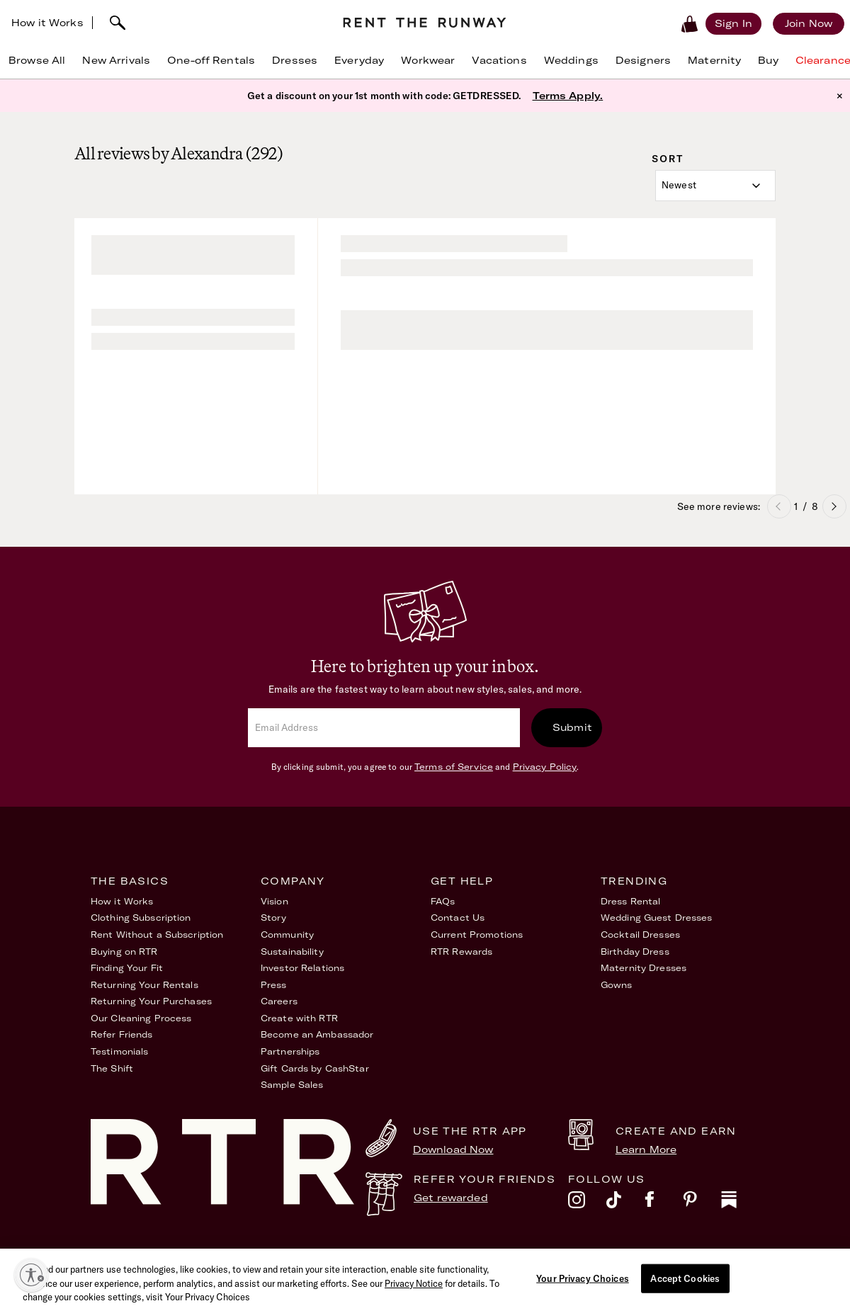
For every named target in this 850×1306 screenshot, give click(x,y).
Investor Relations (302, 968)
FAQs (443, 901)
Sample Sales (292, 1084)
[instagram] (587, 1203)
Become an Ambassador (317, 1034)
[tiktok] (625, 1203)
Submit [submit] (572, 727)
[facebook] (664, 1203)
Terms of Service (453, 766)
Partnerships (290, 1051)
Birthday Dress (635, 951)
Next (834, 506)
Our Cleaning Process (141, 1018)
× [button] (840, 95)
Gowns (617, 985)
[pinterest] (702, 1203)
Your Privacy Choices (710, 1255)
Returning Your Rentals (144, 985)
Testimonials (119, 1051)
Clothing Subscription (141, 917)
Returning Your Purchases (151, 1001)
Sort (668, 158)
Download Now (453, 1149)
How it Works (47, 22)
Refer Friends (122, 1034)
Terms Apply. (568, 95)
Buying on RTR (124, 951)
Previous (779, 506)
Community (287, 934)
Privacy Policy (545, 766)
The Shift (112, 1068)
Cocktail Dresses (640, 934)
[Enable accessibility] (31, 1275)
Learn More (646, 1149)
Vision (274, 901)
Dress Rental (630, 901)
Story (274, 917)
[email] (384, 727)
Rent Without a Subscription (157, 934)
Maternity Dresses (643, 968)
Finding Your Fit (127, 968)
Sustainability (292, 951)
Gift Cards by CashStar (315, 1068)
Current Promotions (477, 934)
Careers (279, 1001)
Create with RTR (299, 1018)
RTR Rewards (461, 951)
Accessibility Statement (561, 1255)
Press (274, 985)
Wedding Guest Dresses (657, 917)
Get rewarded (451, 1197)
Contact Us (457, 917)
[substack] (740, 1203)
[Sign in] (733, 23)
